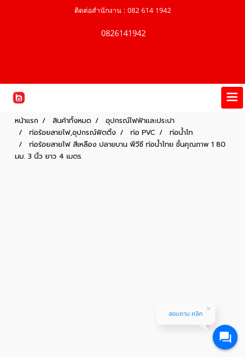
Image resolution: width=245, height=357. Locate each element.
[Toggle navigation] (232, 98)
